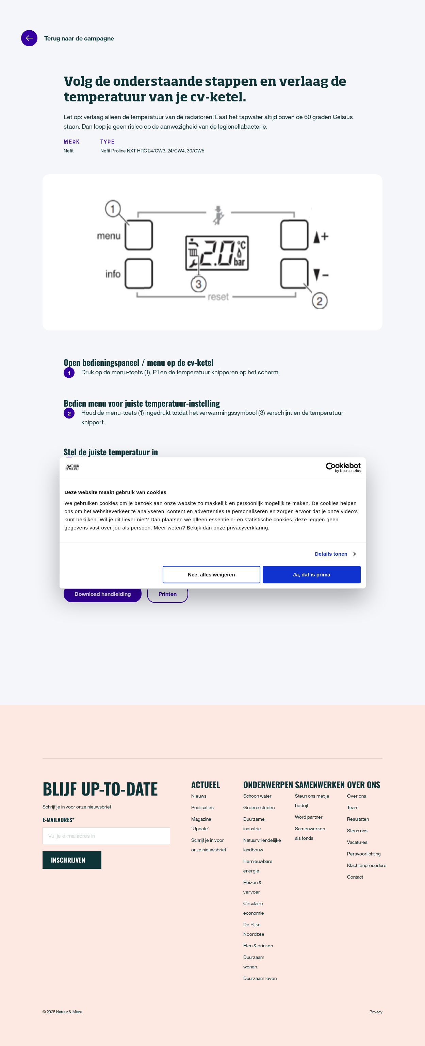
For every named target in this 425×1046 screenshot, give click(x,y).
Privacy (376, 1011)
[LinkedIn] (93, 897)
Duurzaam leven (260, 978)
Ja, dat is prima (311, 574)
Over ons (356, 796)
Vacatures (357, 842)
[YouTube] (108, 897)
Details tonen (331, 554)
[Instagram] (78, 897)
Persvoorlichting (364, 853)
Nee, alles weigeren (211, 574)
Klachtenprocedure (367, 865)
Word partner (309, 817)
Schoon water (257, 796)
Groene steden (259, 807)
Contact (355, 877)
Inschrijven (72, 859)
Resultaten (358, 819)
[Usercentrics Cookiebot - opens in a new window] (331, 467)
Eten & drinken (258, 945)
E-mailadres (59, 820)
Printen (168, 593)
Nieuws (199, 796)
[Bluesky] (63, 897)
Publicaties (202, 807)
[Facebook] (48, 897)
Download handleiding (103, 593)
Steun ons (357, 830)
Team (353, 807)
